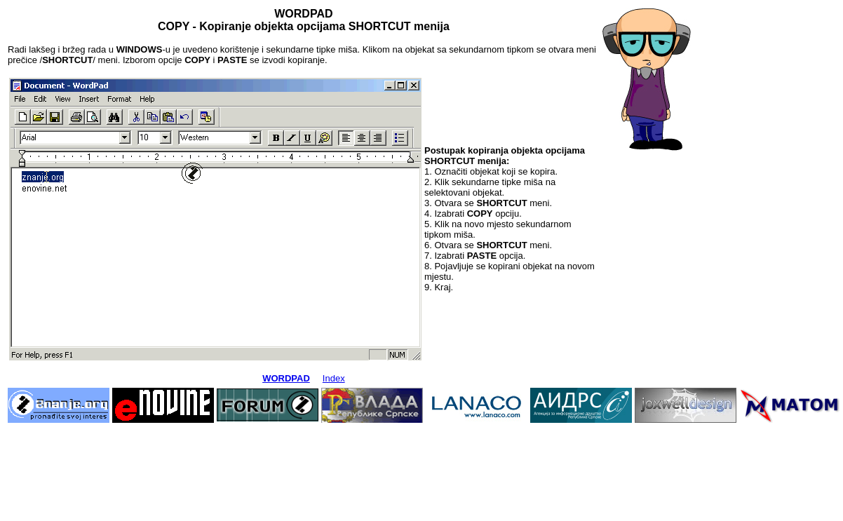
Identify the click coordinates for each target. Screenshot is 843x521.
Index (334, 378)
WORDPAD (286, 378)
